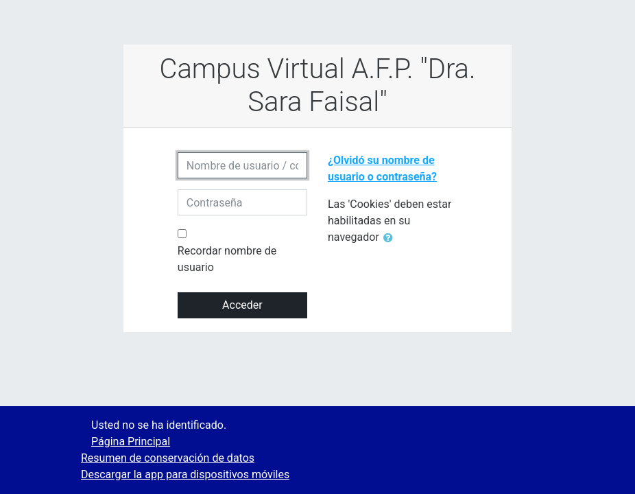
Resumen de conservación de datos (167, 457)
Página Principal (130, 441)
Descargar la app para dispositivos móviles (185, 474)
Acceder (242, 304)
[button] (391, 238)
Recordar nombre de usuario (227, 259)
